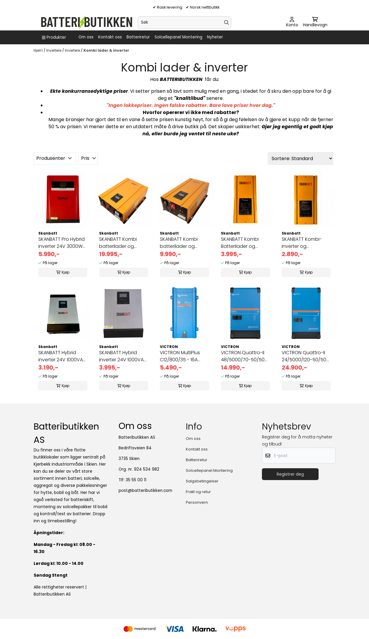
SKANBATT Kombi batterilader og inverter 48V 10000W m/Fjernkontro (122, 243)
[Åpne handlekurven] (315, 22)
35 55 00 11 (136, 480)
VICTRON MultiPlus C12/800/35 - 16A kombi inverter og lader (180, 356)
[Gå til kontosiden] (292, 22)
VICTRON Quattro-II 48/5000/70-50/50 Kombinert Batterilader (243, 356)
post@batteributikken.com (145, 490)
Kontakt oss (110, 37)
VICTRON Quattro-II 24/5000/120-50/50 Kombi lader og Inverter (304, 356)
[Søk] (184, 22)
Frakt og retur (198, 491)
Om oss (86, 37)
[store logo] (86, 22)
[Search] (226, 22)
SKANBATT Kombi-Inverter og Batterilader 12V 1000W (302, 243)
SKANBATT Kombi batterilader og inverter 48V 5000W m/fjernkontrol (182, 243)
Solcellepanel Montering (178, 37)
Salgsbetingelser (202, 481)
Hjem (39, 50)
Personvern (197, 502)
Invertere (54, 50)
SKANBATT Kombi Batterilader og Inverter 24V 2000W (243, 243)
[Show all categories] (54, 37)
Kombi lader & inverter (106, 50)
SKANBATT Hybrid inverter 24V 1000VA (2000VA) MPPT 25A (121, 356)
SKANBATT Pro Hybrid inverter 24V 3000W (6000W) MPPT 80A (61, 243)
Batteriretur (138, 37)
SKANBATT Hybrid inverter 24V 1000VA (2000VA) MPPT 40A (60, 356)
